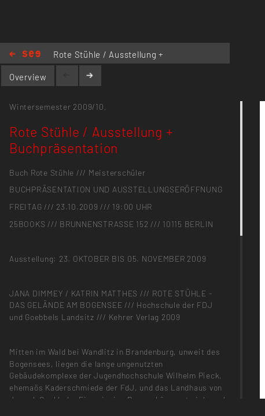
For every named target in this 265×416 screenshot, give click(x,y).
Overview (28, 77)
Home (25, 55)
